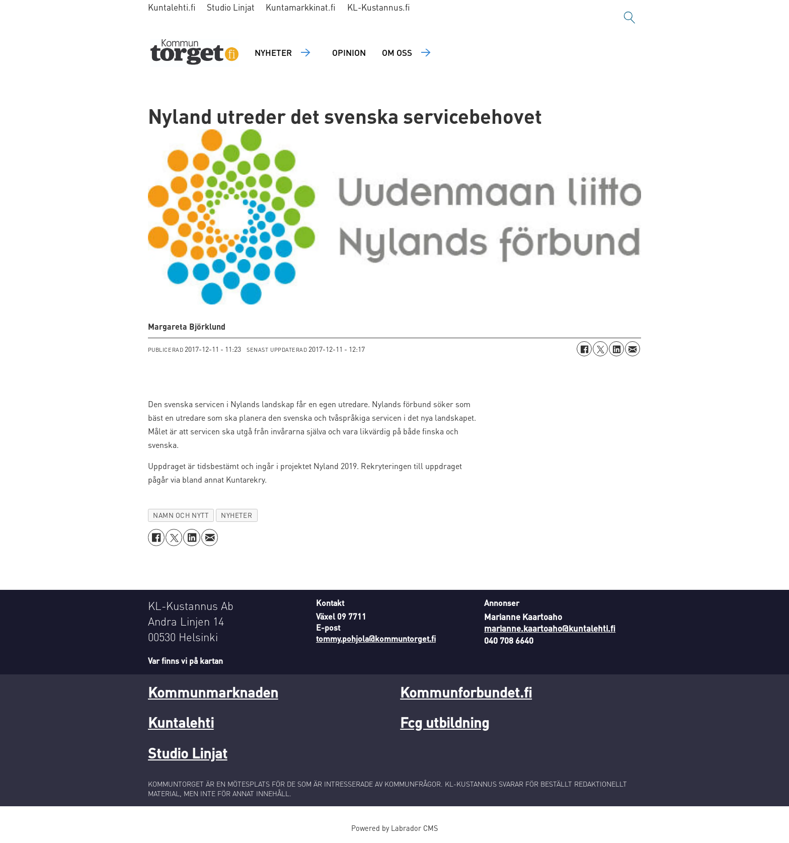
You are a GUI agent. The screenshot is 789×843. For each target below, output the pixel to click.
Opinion (349, 52)
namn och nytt (180, 515)
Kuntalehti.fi (172, 7)
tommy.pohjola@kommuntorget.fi (376, 638)
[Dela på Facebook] (584, 348)
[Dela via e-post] (632, 348)
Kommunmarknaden (213, 692)
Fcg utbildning (444, 722)
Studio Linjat (231, 7)
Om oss (397, 52)
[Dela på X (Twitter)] (600, 348)
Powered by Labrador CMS (394, 827)
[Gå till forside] (194, 53)
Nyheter (273, 52)
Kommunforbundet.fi (466, 692)
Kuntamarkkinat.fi (301, 7)
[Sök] (629, 17)
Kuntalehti (181, 722)
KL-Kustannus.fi (378, 7)
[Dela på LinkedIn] (616, 348)
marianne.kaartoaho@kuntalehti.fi (549, 628)
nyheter (236, 515)
